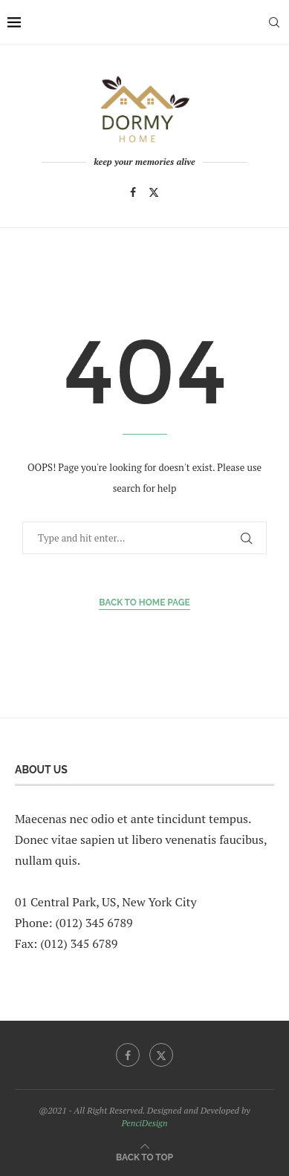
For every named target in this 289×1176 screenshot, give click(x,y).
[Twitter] (154, 192)
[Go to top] (144, 1156)
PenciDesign (144, 1122)
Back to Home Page (144, 602)
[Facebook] (133, 192)
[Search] (274, 22)
